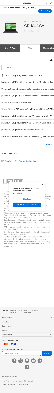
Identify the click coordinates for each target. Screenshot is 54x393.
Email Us (8, 161)
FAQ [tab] (30, 48)
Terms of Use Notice (9, 385)
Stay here (27, 199)
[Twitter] (20, 360)
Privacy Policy (23, 385)
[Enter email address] (21, 353)
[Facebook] (14, 360)
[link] (27, 3)
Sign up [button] (47, 353)
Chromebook (33, 310)
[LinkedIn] (40, 360)
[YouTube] (33, 360)
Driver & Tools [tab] (10, 48)
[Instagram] (27, 360)
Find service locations (27, 161)
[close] (42, 184)
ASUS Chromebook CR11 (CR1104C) (19, 8)
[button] (3, 3)
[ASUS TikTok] (27, 367)
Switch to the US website (27, 204)
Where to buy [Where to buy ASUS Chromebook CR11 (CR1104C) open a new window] (45, 11)
